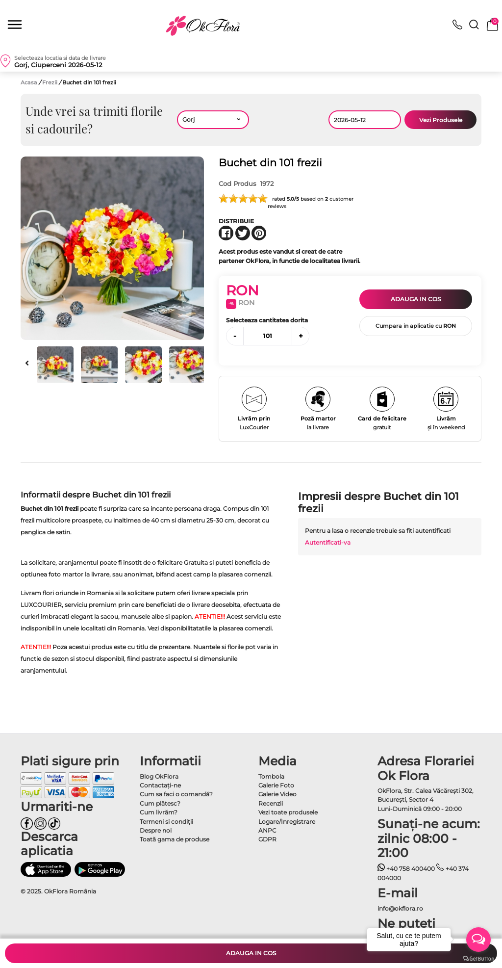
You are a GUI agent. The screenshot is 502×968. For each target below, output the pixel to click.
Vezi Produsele (440, 120)
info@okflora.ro (400, 908)
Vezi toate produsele (288, 812)
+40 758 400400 (406, 868)
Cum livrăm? (158, 812)
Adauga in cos (416, 299)
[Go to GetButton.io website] (478, 958)
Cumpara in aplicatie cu (416, 325)
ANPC (267, 830)
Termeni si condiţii (166, 821)
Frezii (50, 82)
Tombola (271, 776)
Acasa (29, 82)
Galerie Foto (276, 785)
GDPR (267, 839)
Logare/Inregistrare (286, 821)
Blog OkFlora (159, 776)
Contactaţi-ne (160, 785)
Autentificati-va (328, 542)
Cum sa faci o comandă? (176, 794)
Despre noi (156, 830)
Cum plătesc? (160, 803)
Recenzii (270, 803)
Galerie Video (277, 794)
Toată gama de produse (174, 839)
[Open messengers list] (478, 939)
